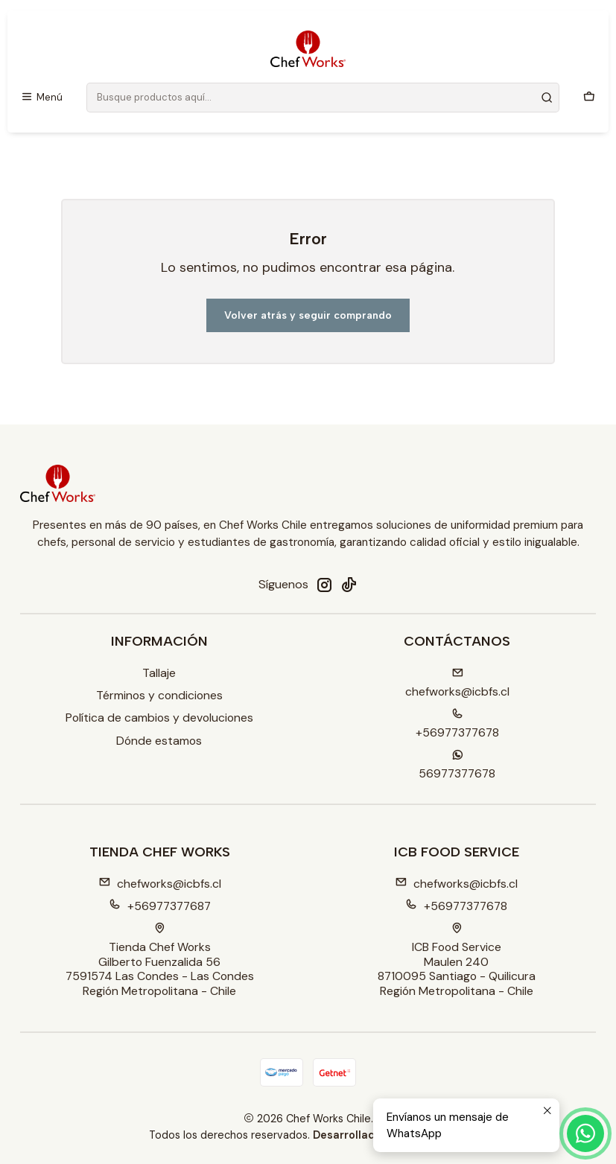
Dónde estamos (159, 740)
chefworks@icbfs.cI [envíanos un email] (457, 683)
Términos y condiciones (159, 695)
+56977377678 (456, 906)
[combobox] (322, 97)
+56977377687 (160, 906)
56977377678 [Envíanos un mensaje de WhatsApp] (457, 765)
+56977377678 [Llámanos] (457, 724)
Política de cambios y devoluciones (159, 717)
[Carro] (589, 97)
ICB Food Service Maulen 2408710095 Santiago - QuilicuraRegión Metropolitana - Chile (457, 961)
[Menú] (42, 97)
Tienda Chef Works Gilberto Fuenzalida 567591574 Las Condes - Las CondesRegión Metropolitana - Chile (160, 961)
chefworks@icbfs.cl (159, 883)
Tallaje (159, 673)
